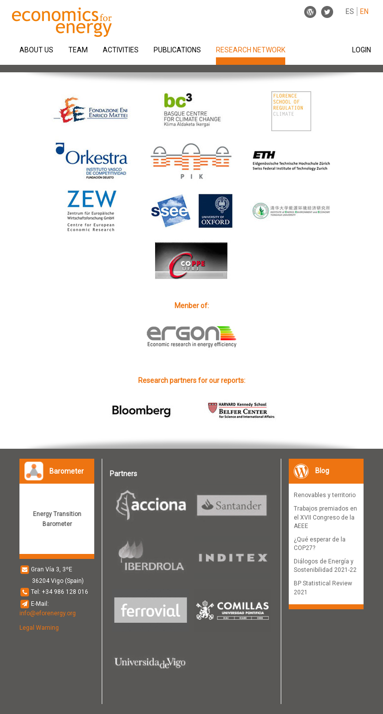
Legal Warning (39, 627)
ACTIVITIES (121, 50)
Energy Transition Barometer (57, 519)
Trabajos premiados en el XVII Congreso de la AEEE (325, 517)
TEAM (78, 50)
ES (350, 11)
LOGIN (361, 50)
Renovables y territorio (325, 495)
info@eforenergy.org (47, 613)
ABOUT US (36, 50)
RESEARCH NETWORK (250, 49)
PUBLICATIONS (177, 50)
